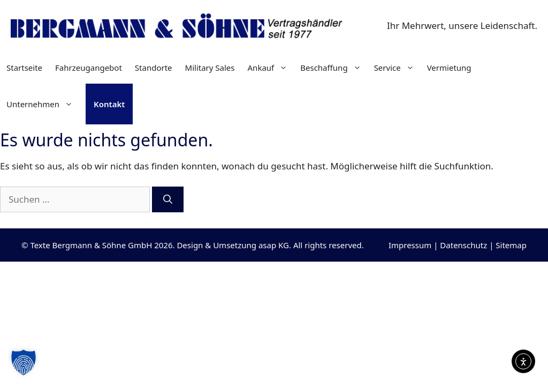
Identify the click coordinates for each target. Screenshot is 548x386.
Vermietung (449, 67)
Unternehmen (42, 104)
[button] (23, 362)
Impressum (410, 245)
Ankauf (271, 67)
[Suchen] (168, 199)
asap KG (273, 245)
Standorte (153, 67)
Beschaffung (333, 67)
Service (397, 67)
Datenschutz (463, 245)
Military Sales (210, 67)
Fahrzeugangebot (88, 67)
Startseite (24, 67)
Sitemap (511, 245)
